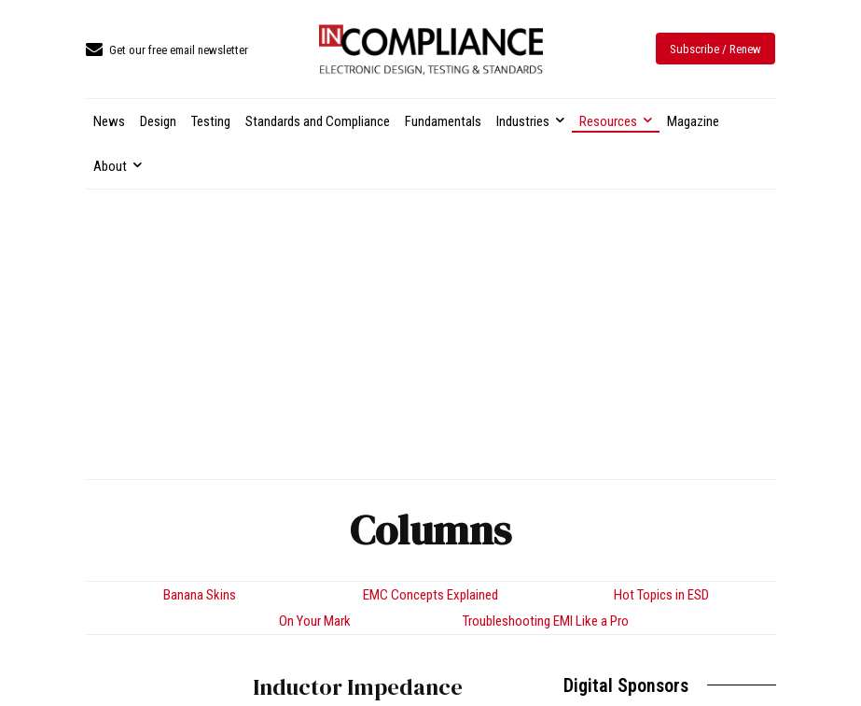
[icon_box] (167, 51)
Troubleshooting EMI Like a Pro (546, 621)
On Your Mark (315, 621)
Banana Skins (199, 594)
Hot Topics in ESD (661, 594)
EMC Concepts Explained (430, 594)
